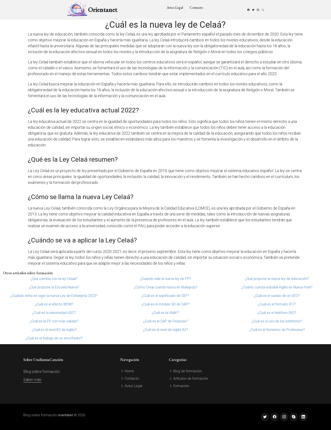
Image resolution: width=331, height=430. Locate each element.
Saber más (32, 379)
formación (179, 386)
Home (127, 371)
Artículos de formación (188, 378)
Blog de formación (185, 371)
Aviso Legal (175, 7)
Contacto (196, 7)
